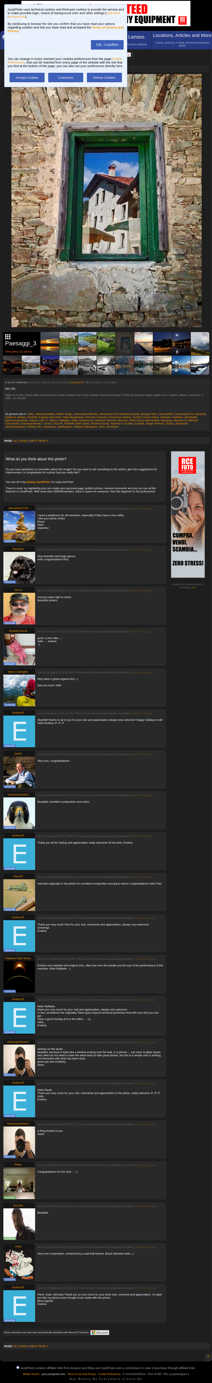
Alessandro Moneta (86, 414)
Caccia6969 (165, 414)
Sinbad (31, 426)
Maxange (166, 420)
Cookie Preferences (109, 1374)
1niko (30, 414)
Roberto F (116, 423)
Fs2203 (137, 417)
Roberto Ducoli (100, 423)
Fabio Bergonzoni (73, 417)
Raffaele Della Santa (76, 423)
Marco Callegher (60, 420)
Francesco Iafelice (120, 417)
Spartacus (50, 426)
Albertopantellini (45, 414)
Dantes (21, 417)
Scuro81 (139, 423)
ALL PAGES (20, 440)
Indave (33, 420)
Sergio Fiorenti (155, 423)
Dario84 (32, 417)
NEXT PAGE (39, 440)
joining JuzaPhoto (38, 482)
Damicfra (200, 414)
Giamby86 (190, 417)
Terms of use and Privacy (81, 1374)
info (194, 587)
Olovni (48, 423)
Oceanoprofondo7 (31, 423)
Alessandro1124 (109, 414)
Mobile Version (31, 1374)
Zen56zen (112, 426)
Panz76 (58, 423)
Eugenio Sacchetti (49, 417)
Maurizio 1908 (126, 420)
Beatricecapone (130, 414)
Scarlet (128, 423)
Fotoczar (102, 417)
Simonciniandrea (15, 426)
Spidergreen (64, 426)
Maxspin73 (180, 420)
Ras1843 (18, 549)
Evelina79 (77, 382)
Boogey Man (149, 414)
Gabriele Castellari (171, 417)
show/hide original (141, 508)
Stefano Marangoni (85, 426)
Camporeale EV (183, 414)
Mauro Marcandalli (148, 420)
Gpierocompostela (16, 420)
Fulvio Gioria (151, 417)
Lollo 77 (43, 420)
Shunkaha (181, 423)
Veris (102, 426)
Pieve (18, 1164)
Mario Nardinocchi (82, 420)
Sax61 (18, 753)
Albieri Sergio (64, 414)
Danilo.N (10, 417)
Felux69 (90, 417)
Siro (39, 426)
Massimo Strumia (105, 420)
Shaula (169, 423)
